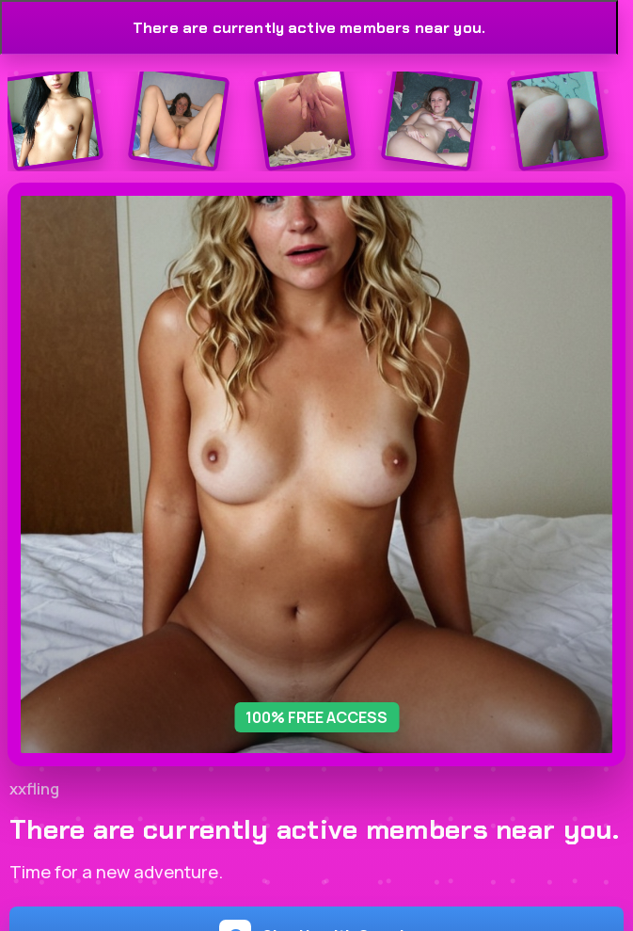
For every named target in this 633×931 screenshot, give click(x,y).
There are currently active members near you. (309, 28)
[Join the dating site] (52, 119)
